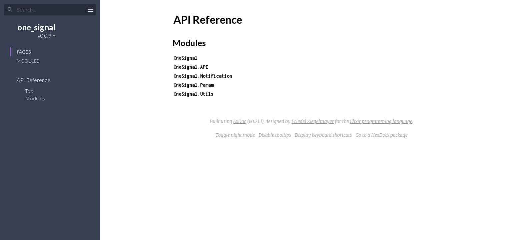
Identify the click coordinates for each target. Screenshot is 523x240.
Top (29, 91)
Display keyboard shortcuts (323, 135)
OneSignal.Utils (193, 94)
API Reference (38, 80)
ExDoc (239, 121)
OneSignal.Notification (202, 76)
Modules (28, 61)
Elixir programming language (381, 121)
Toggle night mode (235, 135)
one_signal (36, 27)
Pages (24, 52)
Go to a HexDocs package (382, 135)
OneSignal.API (190, 67)
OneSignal (185, 58)
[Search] (50, 9)
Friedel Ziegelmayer (313, 121)
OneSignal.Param (193, 85)
